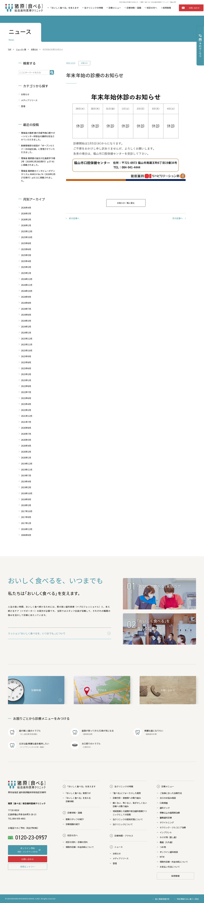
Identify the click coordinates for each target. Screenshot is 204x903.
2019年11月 (26, 469)
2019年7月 (26, 475)
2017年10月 (26, 511)
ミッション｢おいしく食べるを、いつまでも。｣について (36, 633)
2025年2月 (26, 267)
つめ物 (163, 847)
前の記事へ (74, 218)
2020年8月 (26, 427)
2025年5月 (26, 255)
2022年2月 (26, 410)
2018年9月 (26, 499)
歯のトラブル (34, 730)
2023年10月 (26, 350)
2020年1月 (26, 457)
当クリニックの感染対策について (128, 819)
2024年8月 (26, 302)
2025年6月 (26, 249)
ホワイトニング (167, 822)
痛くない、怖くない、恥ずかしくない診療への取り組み (130, 804)
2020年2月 (26, 451)
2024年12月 (26, 279)
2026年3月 (26, 213)
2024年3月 (26, 320)
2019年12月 (26, 463)
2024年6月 (26, 314)
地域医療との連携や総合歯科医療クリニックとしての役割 (130, 812)
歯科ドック (165, 807)
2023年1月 (26, 380)
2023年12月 (26, 338)
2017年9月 (26, 517)
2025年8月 (26, 243)
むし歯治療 (25, 734)
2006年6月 (26, 535)
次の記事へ (177, 218)
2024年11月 (26, 284)
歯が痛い (23, 730)
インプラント (26, 747)
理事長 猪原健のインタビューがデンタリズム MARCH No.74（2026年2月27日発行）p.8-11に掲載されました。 (38, 175)
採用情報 (167, 7)
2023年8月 (26, 362)
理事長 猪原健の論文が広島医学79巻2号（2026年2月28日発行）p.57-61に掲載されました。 (38, 161)
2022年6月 (26, 398)
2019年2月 (26, 487)
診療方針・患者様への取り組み (127, 797)
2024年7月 (26, 308)
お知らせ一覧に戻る (125, 203)
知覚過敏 (33, 734)
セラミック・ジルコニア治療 (173, 827)
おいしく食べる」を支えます (81, 786)
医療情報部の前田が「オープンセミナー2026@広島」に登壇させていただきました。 (38, 149)
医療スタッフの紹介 (75, 819)
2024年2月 (26, 326)
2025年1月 (26, 273)
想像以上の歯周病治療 (170, 812)
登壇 (23, 106)
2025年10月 (26, 237)
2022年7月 (26, 392)
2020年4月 (26, 445)
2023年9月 (26, 356)
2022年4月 (26, 404)
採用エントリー (27, 866)
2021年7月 (26, 421)
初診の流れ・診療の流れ (77, 842)
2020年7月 (26, 433)
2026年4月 (26, 207)
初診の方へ (152, 7)
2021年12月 (26, 415)
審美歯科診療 (166, 817)
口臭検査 (164, 802)
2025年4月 (26, 261)
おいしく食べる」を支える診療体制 (78, 799)
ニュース (118, 846)
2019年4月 (26, 481)
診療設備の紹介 (73, 824)
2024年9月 (26, 296)
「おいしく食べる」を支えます (64, 7)
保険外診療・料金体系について (80, 847)
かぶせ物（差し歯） (169, 837)
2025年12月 (26, 231)
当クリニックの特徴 (93, 7)
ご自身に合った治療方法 (171, 793)
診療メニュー (115, 7)
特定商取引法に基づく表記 (188, 899)
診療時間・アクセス (123, 835)
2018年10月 (26, 493)
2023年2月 (26, 374)
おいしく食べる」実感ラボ (78, 793)
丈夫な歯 (23, 743)
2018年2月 (26, 505)
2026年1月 (26, 225)
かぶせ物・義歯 (37, 747)
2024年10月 (26, 290)
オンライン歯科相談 (169, 852)
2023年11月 (26, 344)
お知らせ (84, 63)
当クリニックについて (123, 824)
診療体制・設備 (134, 7)
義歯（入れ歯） (167, 842)
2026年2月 (26, 219)
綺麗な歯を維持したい (38, 743)
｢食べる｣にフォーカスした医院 (127, 793)
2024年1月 (26, 332)
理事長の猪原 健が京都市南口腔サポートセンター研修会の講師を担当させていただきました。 (38, 136)
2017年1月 (26, 523)
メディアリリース (29, 100)
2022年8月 (26, 386)
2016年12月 (26, 529)
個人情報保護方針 (162, 899)
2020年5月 (26, 439)
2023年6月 (26, 368)
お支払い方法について (170, 866)
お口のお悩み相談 (168, 797)
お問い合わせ (191, 8)
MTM (162, 856)
